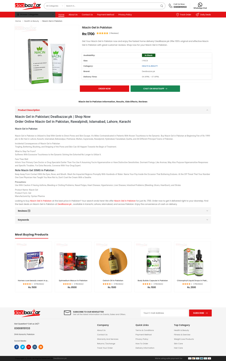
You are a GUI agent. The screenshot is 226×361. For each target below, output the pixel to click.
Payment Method (105, 14)
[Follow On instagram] (28, 347)
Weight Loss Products (184, 339)
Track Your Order (105, 348)
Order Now (104, 88)
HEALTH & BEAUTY (150, 66)
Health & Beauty (181, 330)
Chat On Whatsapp (153, 88)
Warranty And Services (107, 339)
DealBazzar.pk (65, 204)
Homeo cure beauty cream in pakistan (36, 280)
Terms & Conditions (145, 330)
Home (61, 14)
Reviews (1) (24, 211)
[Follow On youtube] (34, 347)
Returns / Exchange (106, 343)
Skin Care (178, 343)
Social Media (20, 340)
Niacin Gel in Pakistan (41, 200)
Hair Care (178, 348)
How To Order (142, 343)
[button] (35, 14)
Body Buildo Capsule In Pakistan (153, 280)
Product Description (29, 110)
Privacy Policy (125, 14)
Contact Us (87, 14)
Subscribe (198, 313)
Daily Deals (203, 14)
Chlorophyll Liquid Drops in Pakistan (194, 280)
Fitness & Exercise (182, 334)
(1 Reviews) (114, 33)
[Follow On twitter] (22, 347)
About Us (73, 14)
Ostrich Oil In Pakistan (113, 280)
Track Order (183, 14)
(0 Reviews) (39, 284)
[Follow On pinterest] (40, 347)
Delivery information (145, 348)
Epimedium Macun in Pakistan (73, 280)
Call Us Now (179, 4)
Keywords (23, 219)
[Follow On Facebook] (16, 347)
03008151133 (180, 7)
